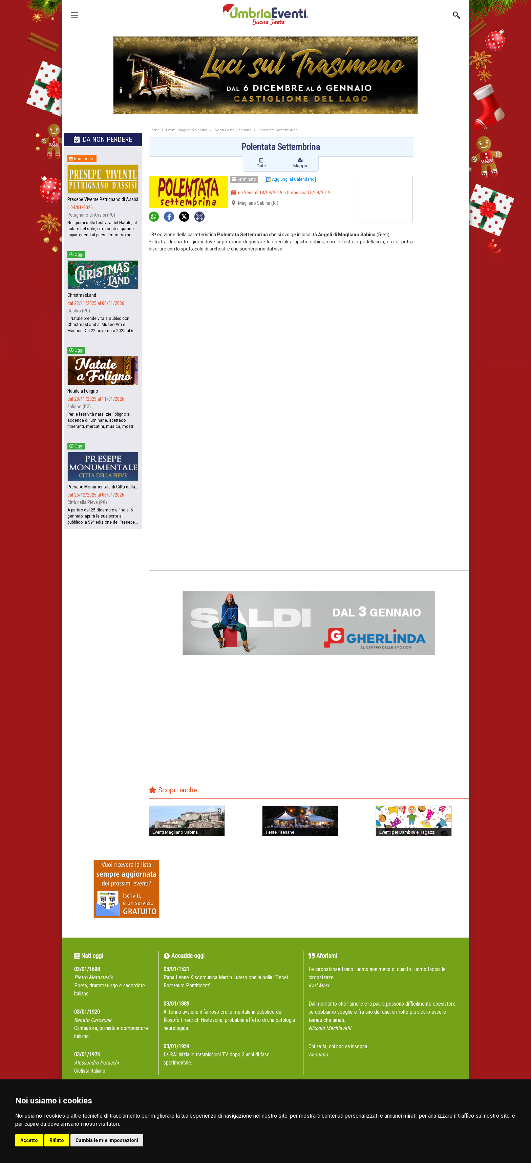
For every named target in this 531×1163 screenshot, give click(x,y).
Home (154, 130)
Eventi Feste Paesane (232, 130)
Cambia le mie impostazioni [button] (107, 1140)
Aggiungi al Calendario (290, 179)
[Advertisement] (443, 235)
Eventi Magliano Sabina (186, 130)
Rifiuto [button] (56, 1140)
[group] (265, 75)
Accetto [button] (29, 1140)
